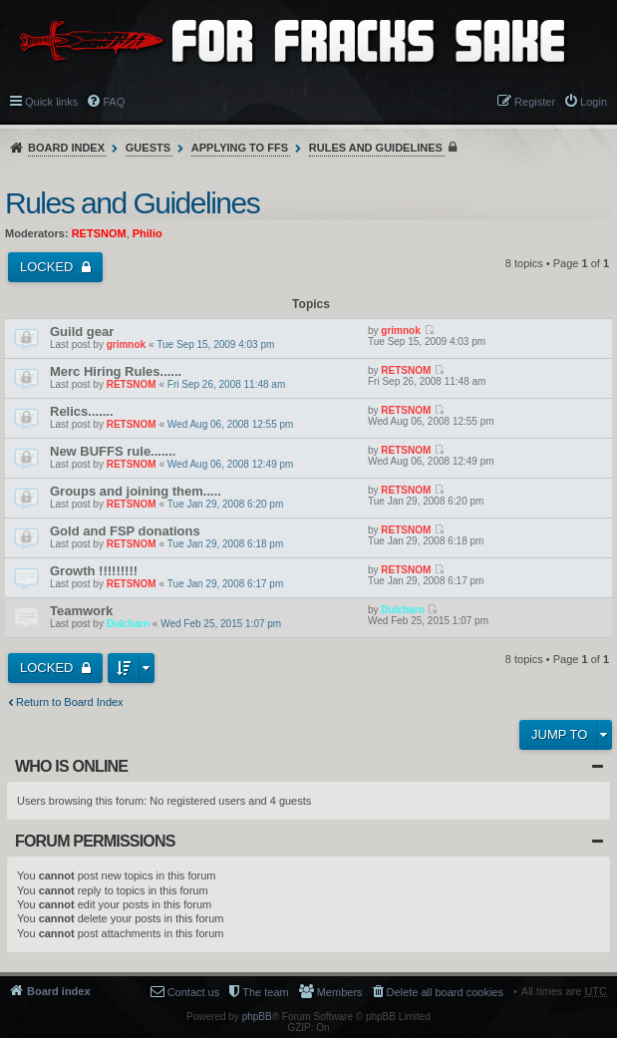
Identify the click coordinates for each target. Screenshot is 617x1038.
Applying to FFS (239, 148)
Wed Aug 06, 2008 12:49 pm (230, 464)
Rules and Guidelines (376, 148)
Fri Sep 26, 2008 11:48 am (226, 384)
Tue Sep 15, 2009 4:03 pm (215, 344)
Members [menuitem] (340, 992)
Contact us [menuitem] (193, 992)
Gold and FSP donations (125, 530)
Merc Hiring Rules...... (115, 371)
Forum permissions (95, 841)
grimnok (126, 344)
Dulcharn (128, 623)
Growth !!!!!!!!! (94, 570)
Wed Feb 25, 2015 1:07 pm (220, 623)
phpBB (257, 1016)
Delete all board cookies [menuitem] (445, 992)
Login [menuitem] (593, 102)
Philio (147, 233)
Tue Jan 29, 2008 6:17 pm (225, 583)
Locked (48, 266)
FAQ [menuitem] (114, 102)
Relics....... (82, 411)
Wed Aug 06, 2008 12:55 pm (230, 424)
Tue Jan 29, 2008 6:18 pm (225, 543)
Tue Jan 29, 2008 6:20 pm (225, 504)
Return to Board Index (70, 702)
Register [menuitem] (534, 102)
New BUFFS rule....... (112, 451)
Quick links (51, 102)
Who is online (71, 766)
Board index (66, 148)
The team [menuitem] (265, 992)
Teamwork (81, 610)
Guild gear (82, 331)
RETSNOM (99, 233)
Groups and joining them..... (135, 491)
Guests (148, 148)
